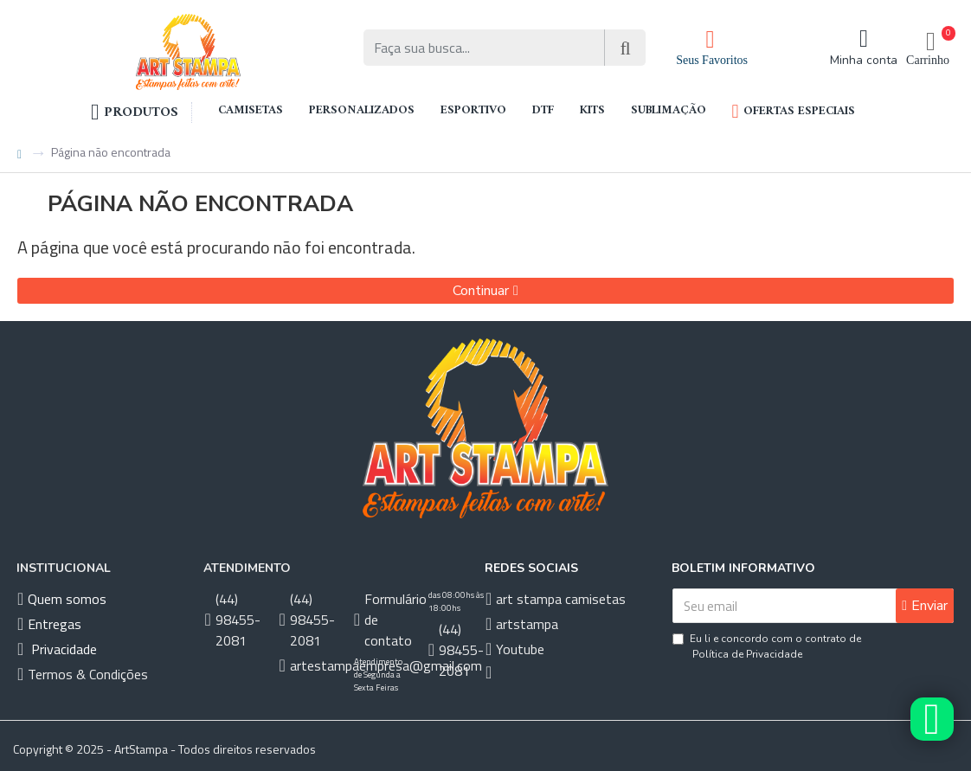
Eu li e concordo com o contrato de (766, 647)
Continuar (481, 290)
